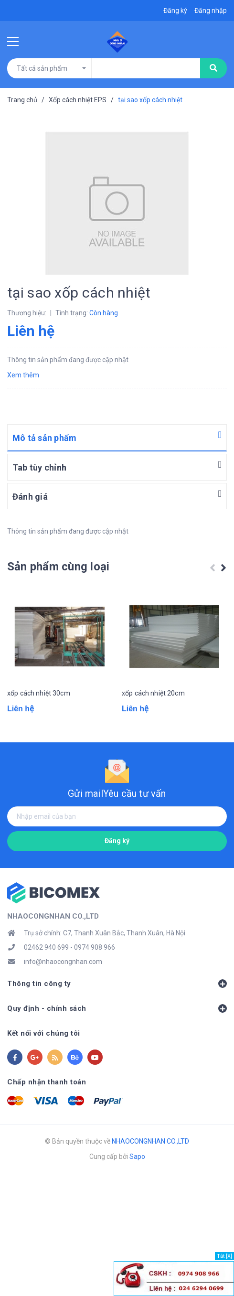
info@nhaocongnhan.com (63, 961)
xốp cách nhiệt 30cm (38, 693)
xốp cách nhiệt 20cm (153, 693)
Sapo (137, 1156)
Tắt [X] (224, 1256)
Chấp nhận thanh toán (46, 1082)
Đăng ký (117, 841)
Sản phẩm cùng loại (58, 566)
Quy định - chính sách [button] (117, 1008)
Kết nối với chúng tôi (43, 1033)
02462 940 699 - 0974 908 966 (69, 947)
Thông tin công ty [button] (117, 983)
